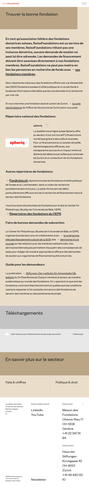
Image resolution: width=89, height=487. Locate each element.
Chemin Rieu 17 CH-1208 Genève (72, 424)
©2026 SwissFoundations (14, 476)
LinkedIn (37, 410)
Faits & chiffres (16, 382)
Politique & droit (67, 382)
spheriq (37, 125)
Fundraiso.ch (18, 180)
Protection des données (14, 406)
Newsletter (38, 479)
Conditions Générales (14, 404)
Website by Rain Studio (13, 481)
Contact (9, 411)
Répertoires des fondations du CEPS (35, 213)
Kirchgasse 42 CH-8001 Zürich (72, 465)
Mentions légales (12, 409)
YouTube (37, 414)
